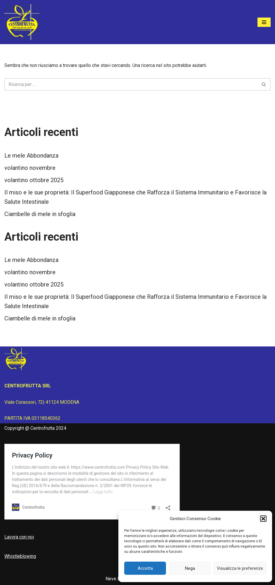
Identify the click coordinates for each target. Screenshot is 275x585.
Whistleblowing (20, 556)
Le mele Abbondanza (31, 155)
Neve (110, 578)
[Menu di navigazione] (264, 22)
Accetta (145, 568)
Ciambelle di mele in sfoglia (39, 214)
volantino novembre (30, 167)
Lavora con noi (19, 537)
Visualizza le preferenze (240, 568)
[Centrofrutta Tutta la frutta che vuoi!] (21, 22)
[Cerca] (130, 84)
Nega (190, 568)
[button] (263, 519)
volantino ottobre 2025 (33, 180)
